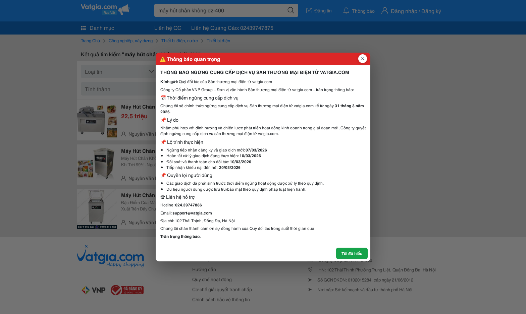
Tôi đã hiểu (351, 253)
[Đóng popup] (362, 58)
